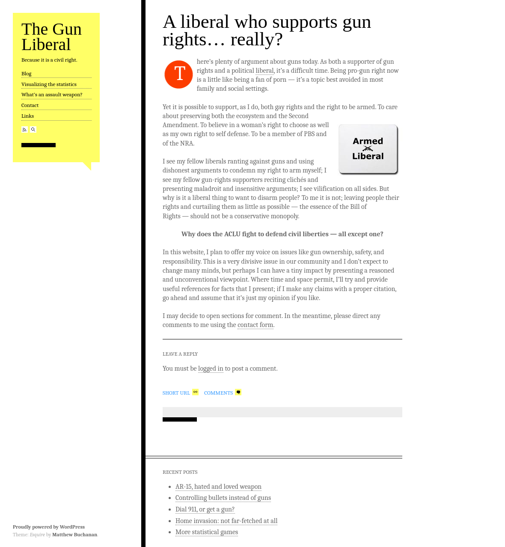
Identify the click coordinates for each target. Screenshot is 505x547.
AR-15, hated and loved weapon (218, 487)
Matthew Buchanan (74, 535)
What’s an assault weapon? (52, 94)
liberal (264, 70)
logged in (210, 368)
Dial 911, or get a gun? (205, 509)
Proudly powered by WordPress (49, 527)
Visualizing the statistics (49, 84)
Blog (26, 73)
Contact (30, 105)
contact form (255, 325)
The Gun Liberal (51, 36)
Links (27, 116)
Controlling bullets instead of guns (223, 498)
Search (33, 129)
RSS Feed (24, 129)
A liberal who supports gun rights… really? (267, 30)
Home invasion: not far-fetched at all (226, 521)
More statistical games (206, 532)
